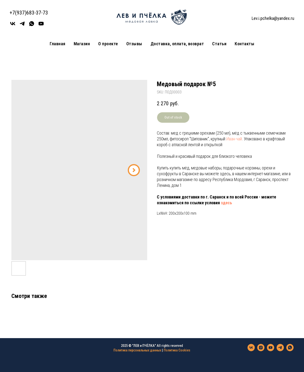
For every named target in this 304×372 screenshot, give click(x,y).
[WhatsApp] (32, 25)
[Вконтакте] (13, 25)
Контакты (244, 43)
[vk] (251, 350)
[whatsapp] (290, 350)
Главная (57, 43)
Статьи (219, 43)
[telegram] (280, 350)
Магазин (82, 43)
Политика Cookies (177, 350)
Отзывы (134, 43)
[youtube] (41, 25)
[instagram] (260, 350)
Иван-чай (234, 138)
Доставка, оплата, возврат (177, 43)
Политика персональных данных (137, 350)
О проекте (108, 43)
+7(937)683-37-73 (29, 13)
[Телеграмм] (22, 25)
